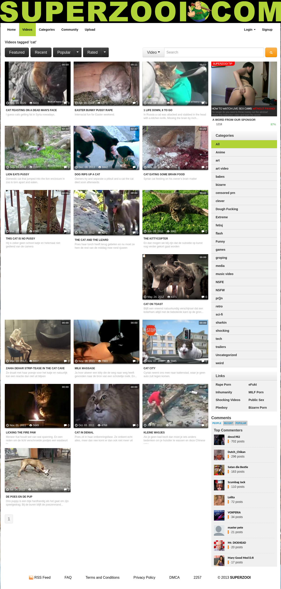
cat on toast (153, 304)
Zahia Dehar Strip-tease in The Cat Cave (35, 368)
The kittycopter (156, 238)
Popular (64, 52)
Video (153, 52)
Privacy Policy (144, 577)
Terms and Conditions (102, 577)
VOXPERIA (234, 512)
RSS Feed (39, 577)
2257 (198, 577)
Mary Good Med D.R (241, 558)
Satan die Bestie (238, 467)
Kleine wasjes (154, 432)
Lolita (231, 497)
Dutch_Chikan (236, 452)
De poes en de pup (19, 496)
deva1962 (234, 437)
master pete (235, 527)
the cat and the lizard (91, 239)
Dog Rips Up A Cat (87, 174)
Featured (17, 52)
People (216, 423)
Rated (92, 52)
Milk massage (85, 368)
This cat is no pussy (20, 238)
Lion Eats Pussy (17, 174)
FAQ (68, 577)
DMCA (174, 577)
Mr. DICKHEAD (237, 543)
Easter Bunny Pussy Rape (94, 110)
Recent (41, 52)
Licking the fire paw (21, 432)
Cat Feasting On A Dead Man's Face (31, 110)
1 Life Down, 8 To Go (158, 110)
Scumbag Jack (236, 482)
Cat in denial (84, 432)
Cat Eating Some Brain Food (164, 174)
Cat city (149, 368)
